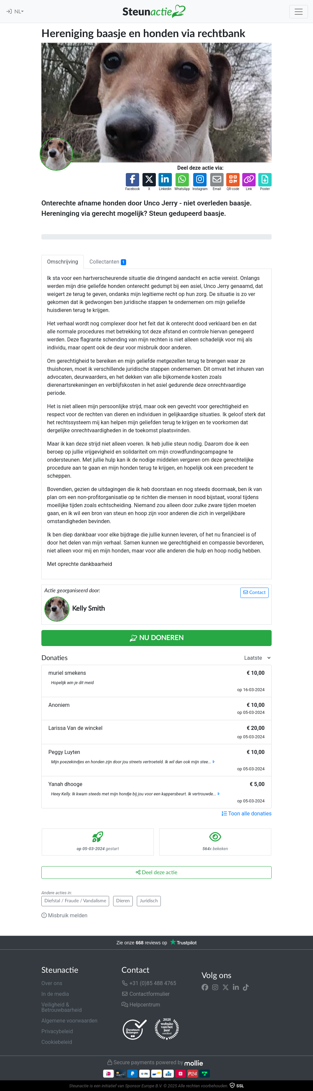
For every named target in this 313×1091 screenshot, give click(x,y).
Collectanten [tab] (107, 262)
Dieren (123, 901)
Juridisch (149, 901)
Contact (254, 592)
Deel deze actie (156, 872)
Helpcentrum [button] (140, 1004)
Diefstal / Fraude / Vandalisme (75, 901)
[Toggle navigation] (298, 11)
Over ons (51, 983)
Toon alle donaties (247, 813)
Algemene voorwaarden (69, 1021)
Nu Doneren (156, 638)
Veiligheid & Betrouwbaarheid (61, 1007)
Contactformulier (145, 994)
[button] (132, 182)
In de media (55, 994)
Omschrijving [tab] (62, 262)
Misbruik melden (64, 915)
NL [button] (17, 11)
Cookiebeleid (56, 1042)
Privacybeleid (57, 1031)
